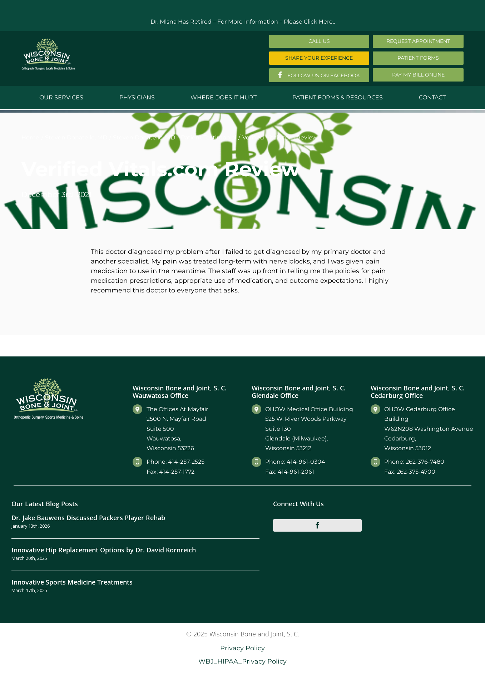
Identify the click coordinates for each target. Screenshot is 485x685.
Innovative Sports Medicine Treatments (72, 581)
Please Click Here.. (309, 21)
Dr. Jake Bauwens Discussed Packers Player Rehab (88, 517)
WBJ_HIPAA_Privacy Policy (242, 661)
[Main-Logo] (48, 41)
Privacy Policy (242, 648)
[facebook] (317, 525)
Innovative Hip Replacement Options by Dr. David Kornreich (103, 549)
